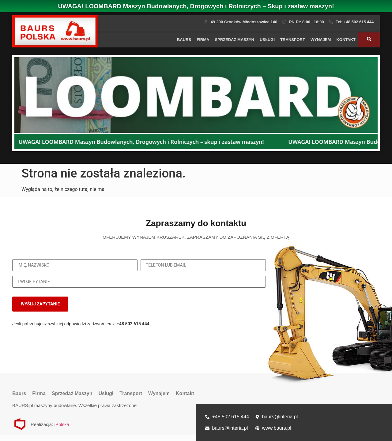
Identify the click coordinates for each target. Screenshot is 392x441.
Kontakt (346, 39)
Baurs (184, 39)
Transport (292, 39)
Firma (203, 39)
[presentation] (224, 304)
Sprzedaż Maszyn (234, 39)
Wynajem (321, 39)
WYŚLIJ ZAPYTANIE (40, 303)
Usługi (267, 39)
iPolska (62, 424)
